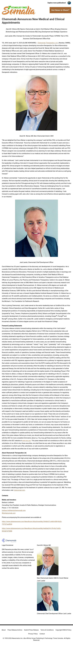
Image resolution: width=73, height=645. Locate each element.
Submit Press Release (31, 630)
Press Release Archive (15, 630)
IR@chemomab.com (8, 513)
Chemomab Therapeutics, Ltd (48, 43)
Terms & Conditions (47, 630)
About (4, 630)
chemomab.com (19, 490)
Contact (42, 634)
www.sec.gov (26, 441)
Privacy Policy (33, 634)
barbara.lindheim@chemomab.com (14, 510)
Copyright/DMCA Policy (63, 630)
